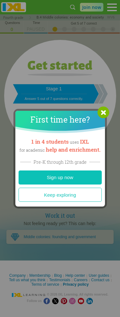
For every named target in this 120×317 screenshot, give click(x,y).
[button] (103, 112)
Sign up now (60, 177)
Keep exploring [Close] (60, 195)
